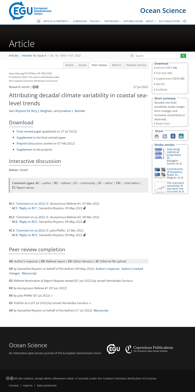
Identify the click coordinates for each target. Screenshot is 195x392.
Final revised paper (29, 131)
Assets (83, 65)
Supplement (24, 137)
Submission (80, 21)
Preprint (22, 143)
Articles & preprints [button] (55, 21)
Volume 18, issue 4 (34, 55)
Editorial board (133, 21)
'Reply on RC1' (28, 208)
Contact (14, 385)
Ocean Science (163, 10)
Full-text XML (164, 73)
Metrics (116, 65)
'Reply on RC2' (28, 222)
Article (69, 65)
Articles (13, 55)
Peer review (99, 65)
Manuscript (29, 273)
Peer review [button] (111, 21)
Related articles (136, 65)
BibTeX (160, 84)
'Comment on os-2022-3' (32, 203)
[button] (132, 55)
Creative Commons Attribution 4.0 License (129, 378)
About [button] (150, 21)
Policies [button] (95, 21)
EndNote (161, 89)
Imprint (28, 385)
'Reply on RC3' (28, 235)
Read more (163, 123)
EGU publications (169, 21)
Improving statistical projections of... (174, 153)
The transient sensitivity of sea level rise (175, 185)
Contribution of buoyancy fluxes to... (175, 171)
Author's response (107, 269)
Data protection (47, 385)
